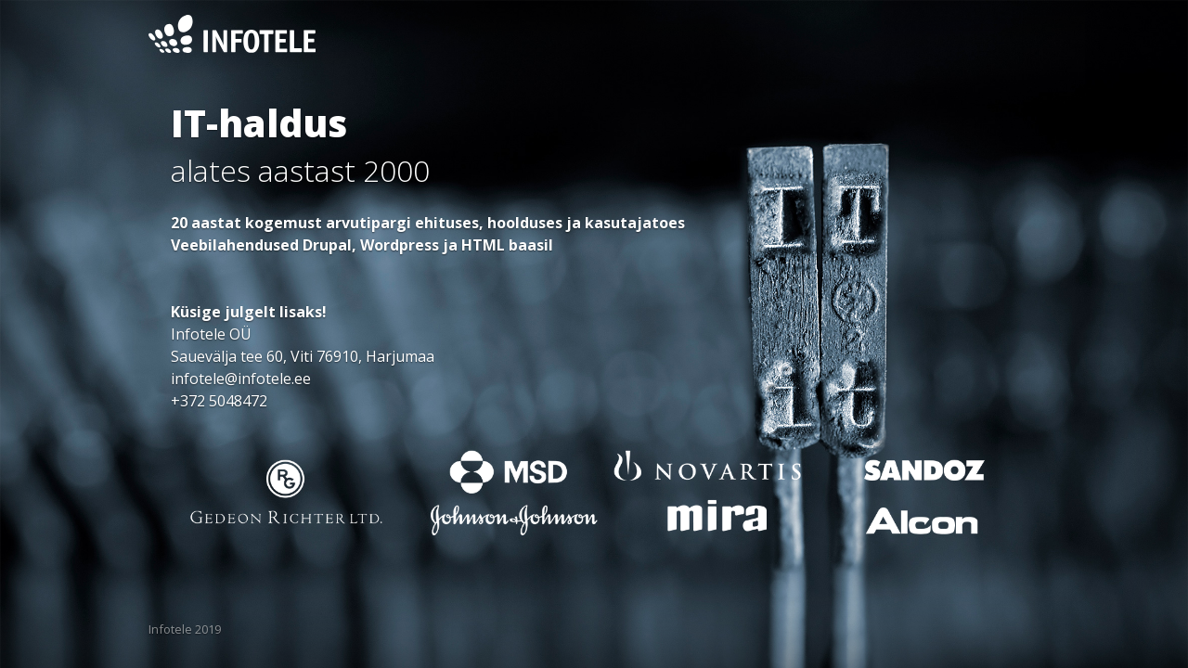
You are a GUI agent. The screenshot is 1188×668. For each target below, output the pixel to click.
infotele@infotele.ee (241, 378)
